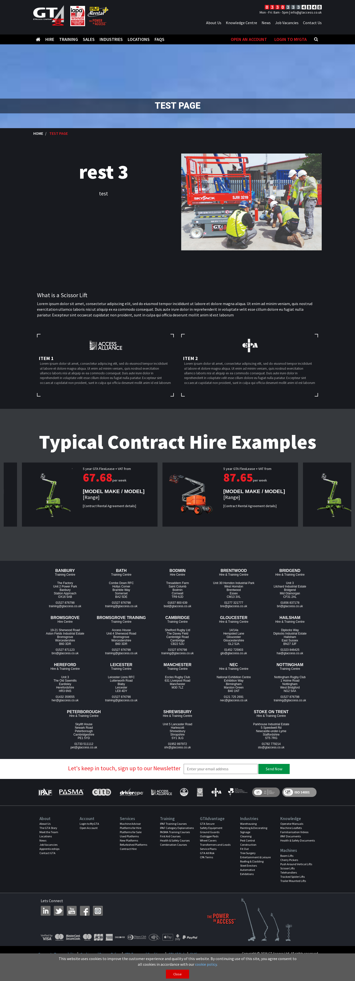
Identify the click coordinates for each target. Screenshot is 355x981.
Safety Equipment (211, 828)
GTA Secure (207, 824)
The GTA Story (48, 828)
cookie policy (206, 964)
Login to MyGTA (290, 39)
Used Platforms (129, 836)
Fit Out (244, 849)
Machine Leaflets (291, 828)
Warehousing (248, 824)
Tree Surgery (248, 853)
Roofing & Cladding (252, 861)
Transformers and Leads (215, 844)
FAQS (159, 39)
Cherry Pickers (289, 860)
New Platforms (129, 840)
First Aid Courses (170, 836)
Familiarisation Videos (294, 832)
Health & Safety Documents (297, 840)
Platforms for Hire (130, 828)
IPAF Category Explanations (177, 828)
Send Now (274, 768)
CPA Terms (206, 857)
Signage (245, 832)
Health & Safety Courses (175, 840)
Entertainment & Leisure (255, 857)
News (266, 22)
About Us (213, 22)
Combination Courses (173, 844)
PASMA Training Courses (175, 832)
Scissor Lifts (287, 868)
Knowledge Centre (241, 22)
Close (177, 974)
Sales (89, 39)
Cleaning (245, 836)
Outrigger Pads (209, 836)
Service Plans (208, 849)
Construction (248, 844)
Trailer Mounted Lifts (293, 881)
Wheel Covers (208, 840)
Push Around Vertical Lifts (296, 864)
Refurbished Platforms (133, 844)
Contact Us (312, 22)
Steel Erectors (248, 865)
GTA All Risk (207, 853)
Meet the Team (48, 832)
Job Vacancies (287, 22)
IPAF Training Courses (173, 824)
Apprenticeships (49, 849)
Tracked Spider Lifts (292, 876)
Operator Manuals (291, 824)
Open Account (89, 828)
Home (38, 133)
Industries (111, 39)
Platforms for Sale (131, 832)
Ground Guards (209, 832)
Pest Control (247, 840)
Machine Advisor (130, 824)
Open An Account (249, 39)
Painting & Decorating (253, 828)
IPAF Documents (290, 836)
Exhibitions (247, 874)
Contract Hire (128, 849)
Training (68, 39)
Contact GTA (47, 853)
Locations (139, 39)
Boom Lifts (286, 856)
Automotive (247, 870)
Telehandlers (288, 872)
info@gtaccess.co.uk (306, 12)
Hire (49, 39)
